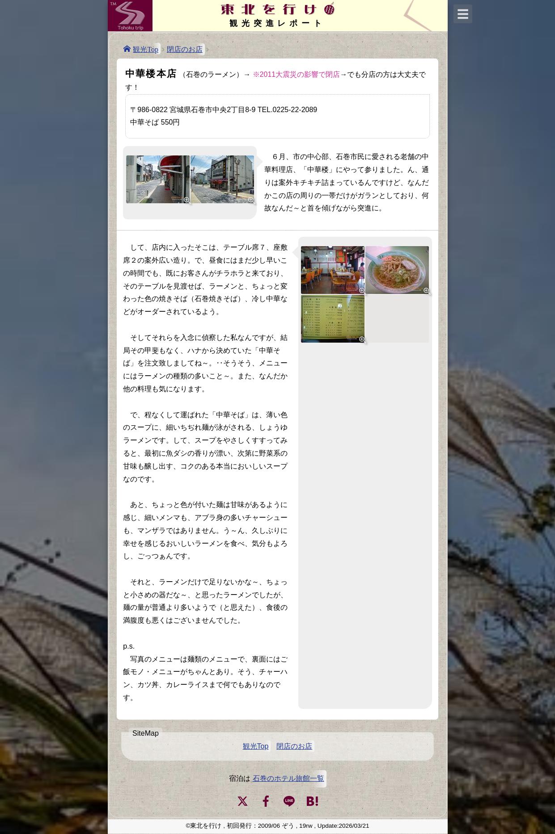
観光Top (145, 48)
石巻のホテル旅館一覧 (288, 778)
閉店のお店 (185, 49)
